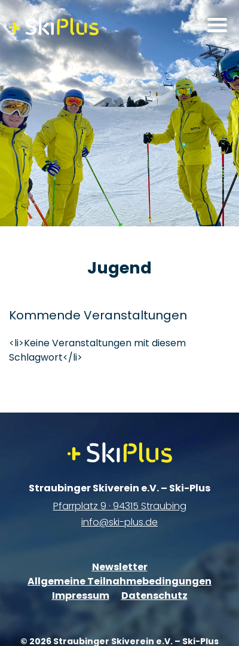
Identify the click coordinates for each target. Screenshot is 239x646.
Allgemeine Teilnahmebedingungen (119, 581)
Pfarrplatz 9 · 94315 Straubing (119, 506)
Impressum (80, 595)
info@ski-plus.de (119, 522)
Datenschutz (154, 595)
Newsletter (120, 567)
